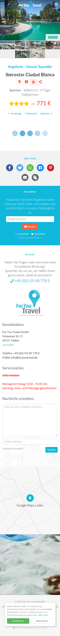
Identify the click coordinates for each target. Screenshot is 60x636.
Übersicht (31, 113)
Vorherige (14, 113)
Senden (30, 226)
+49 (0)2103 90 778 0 (30, 280)
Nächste (46, 113)
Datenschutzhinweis (31, 237)
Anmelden (22, 233)
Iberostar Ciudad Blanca (30, 74)
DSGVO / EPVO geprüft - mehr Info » (30, 627)
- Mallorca (23, 90)
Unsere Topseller (39, 66)
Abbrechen (42, 620)
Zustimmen (18, 621)
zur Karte (8, 345)
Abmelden (38, 233)
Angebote (15, 66)
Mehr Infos (43, 615)
